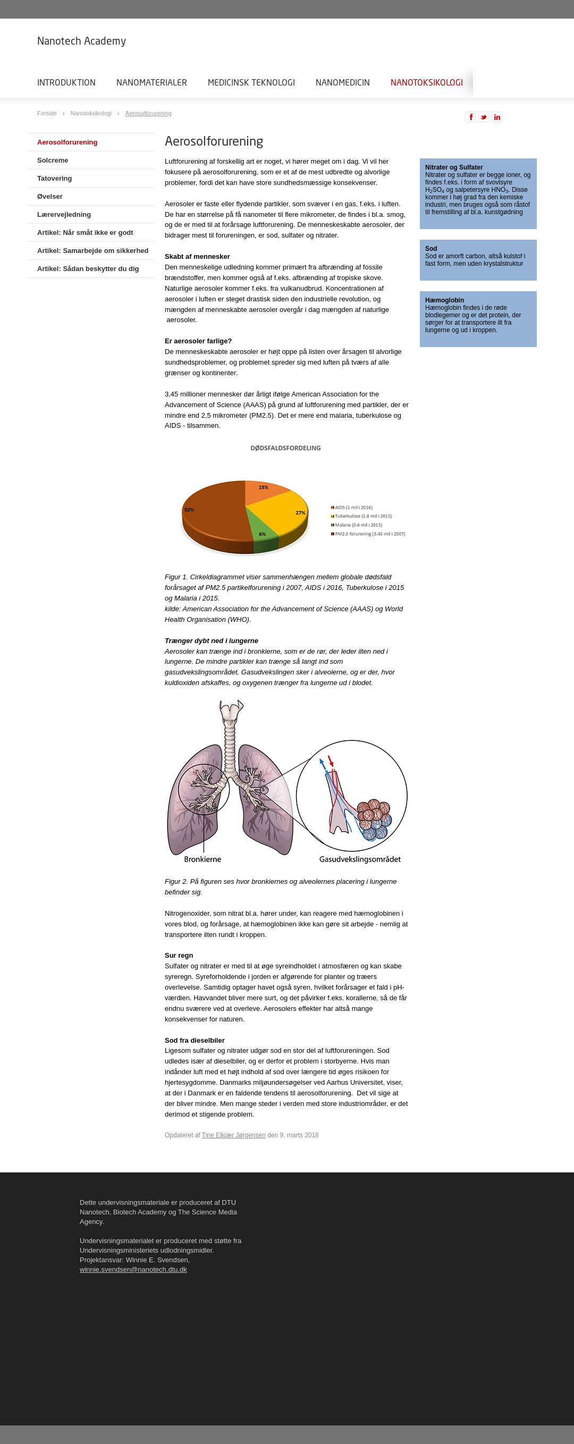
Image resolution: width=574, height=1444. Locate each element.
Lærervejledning (64, 214)
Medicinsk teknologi (251, 82)
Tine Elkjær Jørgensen (234, 1135)
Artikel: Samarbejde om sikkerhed (93, 251)
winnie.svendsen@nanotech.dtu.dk (133, 1269)
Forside (47, 113)
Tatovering (54, 178)
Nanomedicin (343, 82)
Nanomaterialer (151, 82)
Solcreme (53, 160)
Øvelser (50, 196)
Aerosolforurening (148, 113)
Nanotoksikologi (427, 82)
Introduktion (66, 82)
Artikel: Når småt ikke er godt (85, 233)
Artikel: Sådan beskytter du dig (88, 269)
